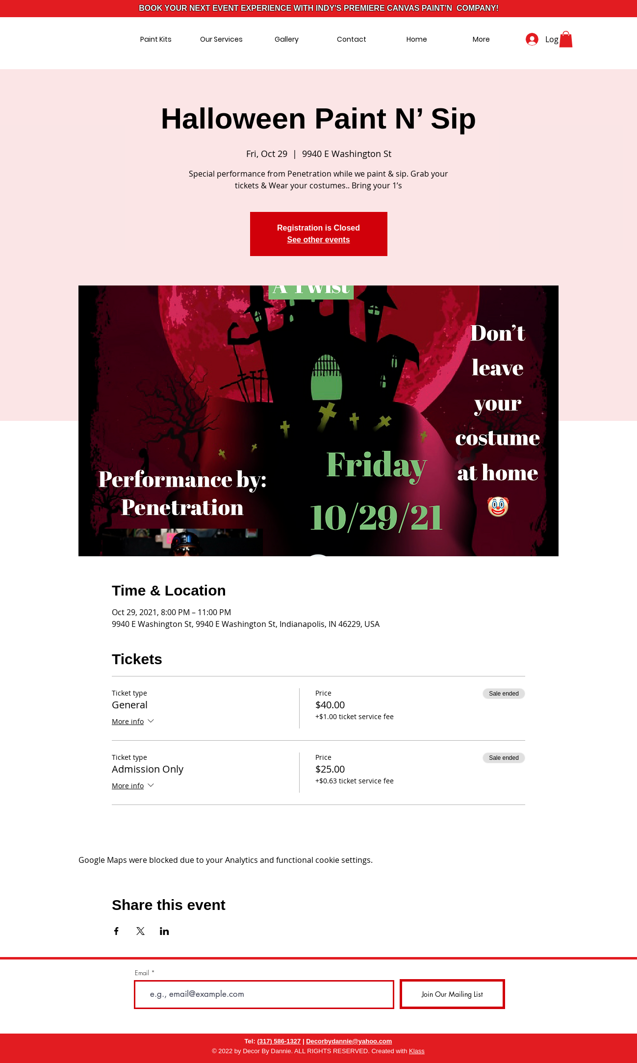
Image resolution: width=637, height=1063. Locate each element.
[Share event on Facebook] (116, 931)
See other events (318, 239)
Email (142, 973)
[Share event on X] (140, 931)
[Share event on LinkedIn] (164, 931)
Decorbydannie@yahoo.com (349, 1041)
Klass (417, 1051)
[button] (566, 39)
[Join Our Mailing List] (452, 994)
